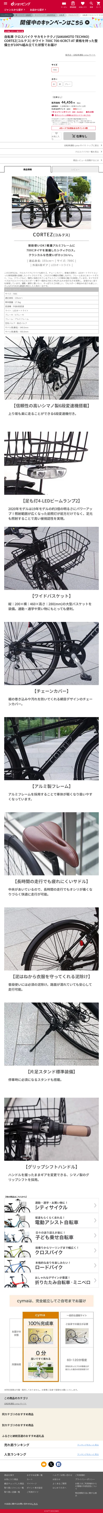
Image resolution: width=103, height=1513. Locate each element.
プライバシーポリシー (85, 1479)
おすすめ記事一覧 (35, 1475)
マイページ (32, 1483)
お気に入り (56, 137)
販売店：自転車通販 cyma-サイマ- (80, 54)
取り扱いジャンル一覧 (14, 1487)
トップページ (6, 15)
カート (30, 1479)
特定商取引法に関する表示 (86, 1494)
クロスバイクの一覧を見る (87, 152)
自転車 (61, 15)
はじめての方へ (59, 1487)
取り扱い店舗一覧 (12, 1491)
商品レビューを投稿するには (86, 160)
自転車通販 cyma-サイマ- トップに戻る (81, 145)
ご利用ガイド (33, 1491)
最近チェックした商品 (14, 1483)
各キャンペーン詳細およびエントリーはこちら (73, 115)
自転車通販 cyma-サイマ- (15, 1403)
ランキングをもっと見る (88, 1444)
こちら (35, 1503)
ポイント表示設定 (35, 1487)
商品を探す (9, 1475)
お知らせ (57, 1479)
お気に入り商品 (11, 1479)
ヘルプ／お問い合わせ (62, 1475)
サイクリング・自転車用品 (45, 15)
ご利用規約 (80, 1475)
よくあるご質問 (59, 1483)
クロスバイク (73, 15)
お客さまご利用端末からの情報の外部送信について (86, 1486)
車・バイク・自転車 (23, 15)
